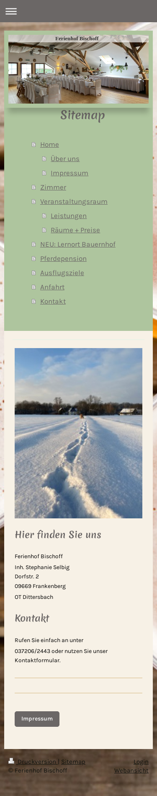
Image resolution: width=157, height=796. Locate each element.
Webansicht (131, 770)
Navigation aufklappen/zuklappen (78, 11)
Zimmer (53, 187)
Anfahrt (52, 287)
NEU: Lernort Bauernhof (78, 244)
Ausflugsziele (62, 272)
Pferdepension (63, 258)
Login (141, 761)
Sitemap (73, 761)
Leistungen (69, 215)
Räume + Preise (75, 230)
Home (49, 144)
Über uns (65, 158)
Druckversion (33, 761)
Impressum (69, 173)
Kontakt (53, 301)
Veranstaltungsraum (74, 201)
